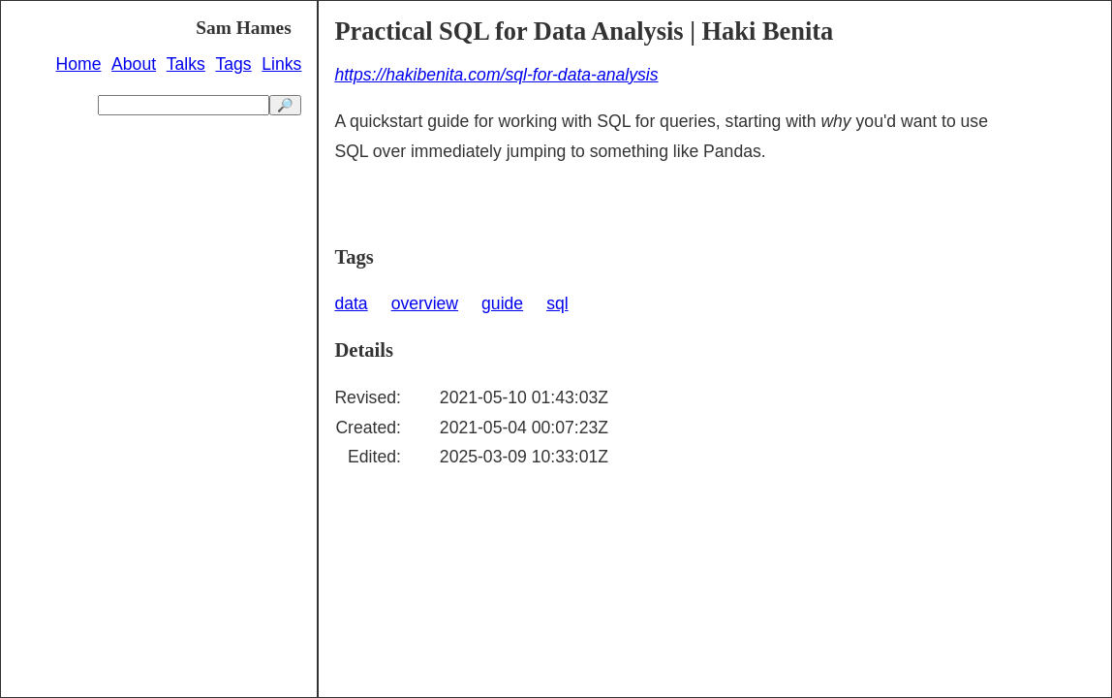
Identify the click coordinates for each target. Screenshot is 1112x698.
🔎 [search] (285, 105)
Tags (233, 64)
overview (424, 303)
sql (557, 303)
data (350, 303)
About (133, 64)
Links (281, 64)
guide (502, 303)
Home (79, 64)
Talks (186, 64)
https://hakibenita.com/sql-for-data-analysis (496, 74)
